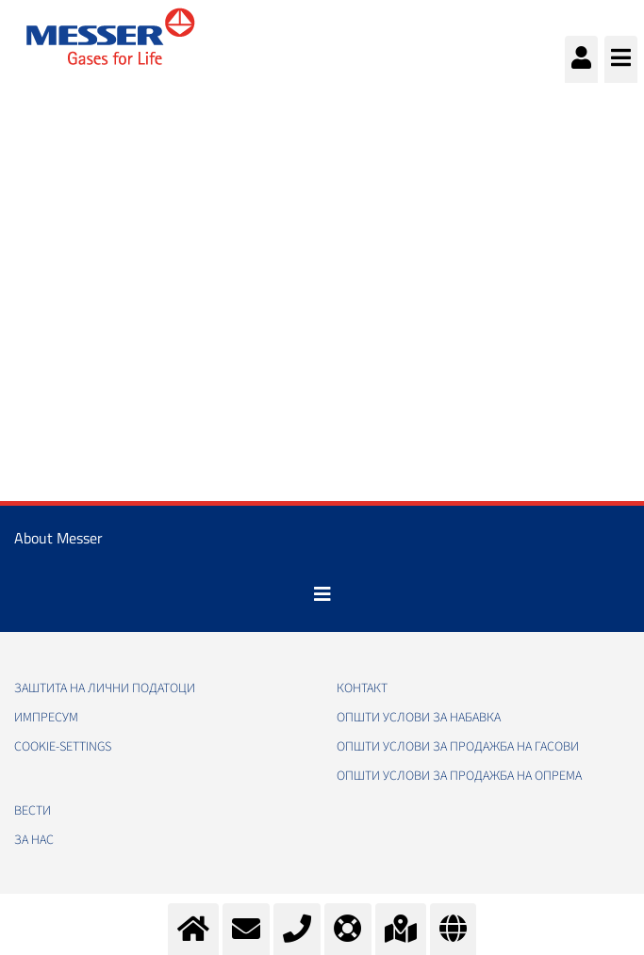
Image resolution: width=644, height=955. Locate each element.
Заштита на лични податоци (104, 688)
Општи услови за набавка (419, 717)
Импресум (46, 717)
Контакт (362, 688)
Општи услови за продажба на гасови (458, 746)
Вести (32, 810)
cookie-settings (62, 746)
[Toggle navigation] (322, 594)
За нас (34, 840)
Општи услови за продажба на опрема (459, 776)
